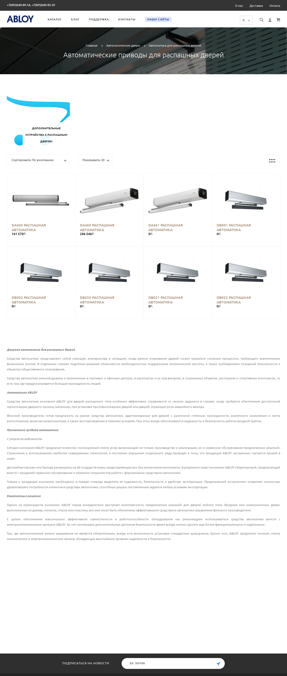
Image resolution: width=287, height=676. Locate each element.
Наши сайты (158, 19)
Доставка (256, 5)
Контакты (127, 19)
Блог (75, 19)
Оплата (274, 5)
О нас (239, 5)
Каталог (55, 19)
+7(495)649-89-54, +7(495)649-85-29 (31, 5)
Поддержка (99, 19)
